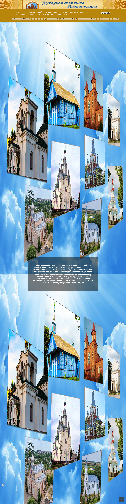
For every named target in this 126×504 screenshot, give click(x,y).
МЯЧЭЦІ (49, 12)
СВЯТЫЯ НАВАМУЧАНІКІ (79, 12)
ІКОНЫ (65, 12)
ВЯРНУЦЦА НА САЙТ (59, 14)
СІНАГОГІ (57, 12)
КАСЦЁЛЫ (40, 12)
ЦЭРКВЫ (31, 12)
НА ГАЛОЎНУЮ (43, 14)
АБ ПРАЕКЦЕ (21, 12)
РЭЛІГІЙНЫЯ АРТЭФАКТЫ (26, 14)
